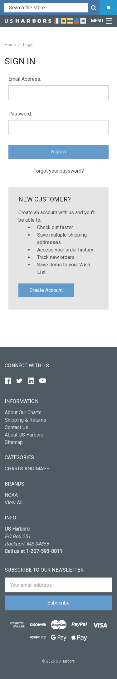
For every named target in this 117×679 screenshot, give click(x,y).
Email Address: (24, 79)
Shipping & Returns (25, 420)
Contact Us (16, 427)
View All (13, 502)
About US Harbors (24, 435)
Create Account (46, 290)
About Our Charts (23, 412)
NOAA (11, 495)
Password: (20, 114)
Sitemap (14, 442)
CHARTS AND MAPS (27, 469)
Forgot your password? (58, 171)
